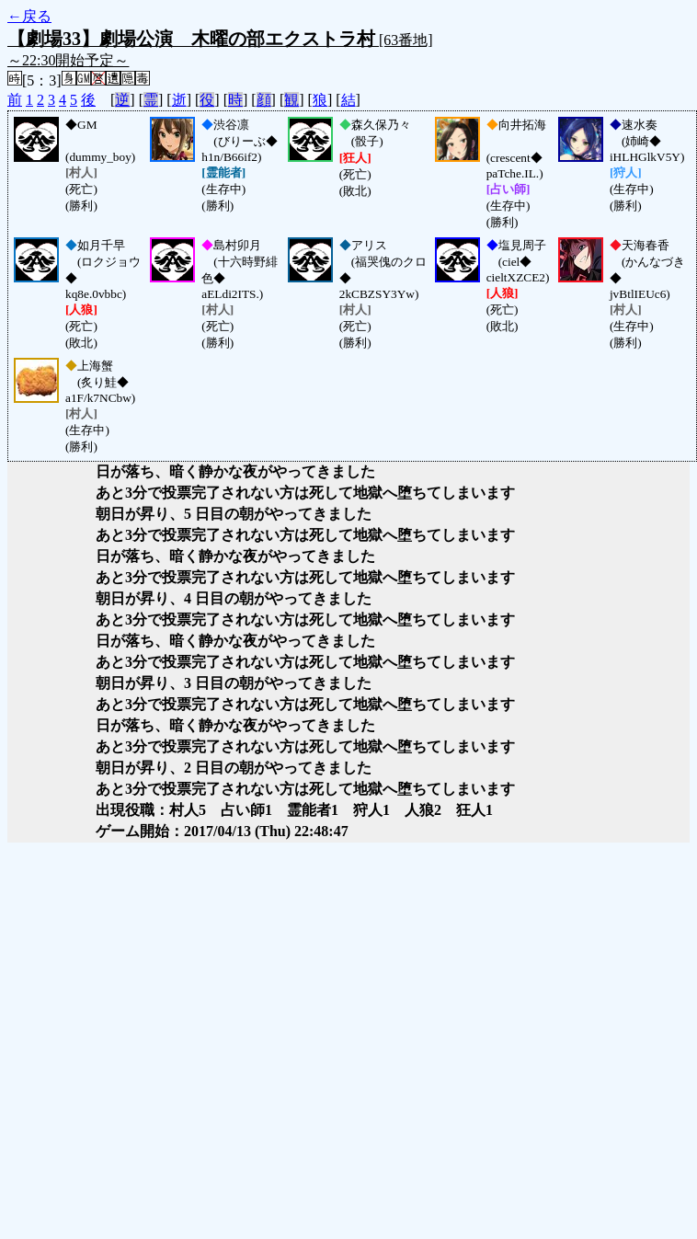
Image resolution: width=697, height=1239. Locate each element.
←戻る (29, 16)
